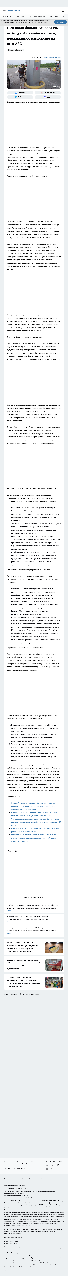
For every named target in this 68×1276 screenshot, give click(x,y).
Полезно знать (21, 1168)
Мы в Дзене (21, 16)
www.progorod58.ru (20, 1185)
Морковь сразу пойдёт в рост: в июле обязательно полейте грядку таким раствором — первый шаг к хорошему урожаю (33, 838)
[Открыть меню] (4, 10)
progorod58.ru (35, 1212)
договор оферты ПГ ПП (11, 1243)
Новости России (15, 50)
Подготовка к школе (10, 1168)
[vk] (10, 850)
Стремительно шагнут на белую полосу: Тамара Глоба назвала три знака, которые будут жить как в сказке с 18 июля (36, 822)
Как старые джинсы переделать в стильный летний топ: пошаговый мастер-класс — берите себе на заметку (34, 919)
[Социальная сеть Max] (48, 97)
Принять (60, 22)
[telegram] (16, 850)
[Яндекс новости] (48, 92)
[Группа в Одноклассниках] (52, 1165)
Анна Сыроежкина (52, 57)
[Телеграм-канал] (20, 97)
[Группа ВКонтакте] (20, 92)
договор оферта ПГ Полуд (11, 1241)
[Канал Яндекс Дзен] (47, 1169)
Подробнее (22, 1253)
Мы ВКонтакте (8, 16)
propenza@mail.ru (31, 1191)
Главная (43, 1178)
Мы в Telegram (54, 16)
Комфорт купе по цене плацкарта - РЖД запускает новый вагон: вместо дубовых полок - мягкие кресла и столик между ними (34, 908)
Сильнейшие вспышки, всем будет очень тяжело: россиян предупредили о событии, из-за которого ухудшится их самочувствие (33, 806)
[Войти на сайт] (63, 10)
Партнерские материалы (37, 16)
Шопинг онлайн (8, 1162)
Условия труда (26, 1178)
